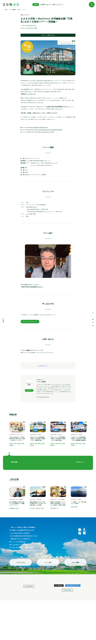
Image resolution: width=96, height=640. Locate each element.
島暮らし (76, 506)
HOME (6, 9)
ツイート (46, 365)
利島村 (72, 506)
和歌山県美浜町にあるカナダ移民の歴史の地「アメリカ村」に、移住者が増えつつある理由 (38, 503)
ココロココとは (20, 562)
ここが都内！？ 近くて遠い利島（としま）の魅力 (78, 502)
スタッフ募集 (75, 562)
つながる (18, 9)
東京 (65, 487)
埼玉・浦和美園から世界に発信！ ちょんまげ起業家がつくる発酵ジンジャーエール (16, 503)
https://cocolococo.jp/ (44, 397)
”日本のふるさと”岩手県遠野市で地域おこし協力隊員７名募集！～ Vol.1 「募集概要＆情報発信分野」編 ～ (79, 439)
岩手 (73, 41)
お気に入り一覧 (32, 25)
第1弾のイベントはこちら (28, 94)
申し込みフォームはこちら (30, 321)
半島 (42, 508)
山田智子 (79, 499)
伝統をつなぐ (38, 508)
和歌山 (44, 487)
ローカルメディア (29, 28)
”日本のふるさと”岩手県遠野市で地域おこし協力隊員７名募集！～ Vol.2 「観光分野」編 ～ (58, 439)
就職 (15, 443)
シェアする (40, 365)
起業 (16, 508)
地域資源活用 (12, 508)
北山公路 (39, 434)
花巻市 (35, 28)
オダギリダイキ (19, 434)
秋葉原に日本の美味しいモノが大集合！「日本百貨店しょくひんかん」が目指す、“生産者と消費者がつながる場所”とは (58, 503)
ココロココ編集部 (19, 499)
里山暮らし (12, 445)
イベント (23, 9)
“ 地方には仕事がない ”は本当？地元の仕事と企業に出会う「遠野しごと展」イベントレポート (17, 439)
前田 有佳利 (39, 499)
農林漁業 (18, 443)
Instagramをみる (67, 590)
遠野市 (22, 443)
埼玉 (24, 487)
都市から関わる (53, 508)
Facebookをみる (29, 586)
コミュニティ (32, 508)
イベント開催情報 (12, 9)
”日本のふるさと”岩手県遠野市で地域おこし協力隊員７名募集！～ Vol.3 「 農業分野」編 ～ (37, 439)
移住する (59, 443)
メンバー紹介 (48, 562)
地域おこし (12, 443)
